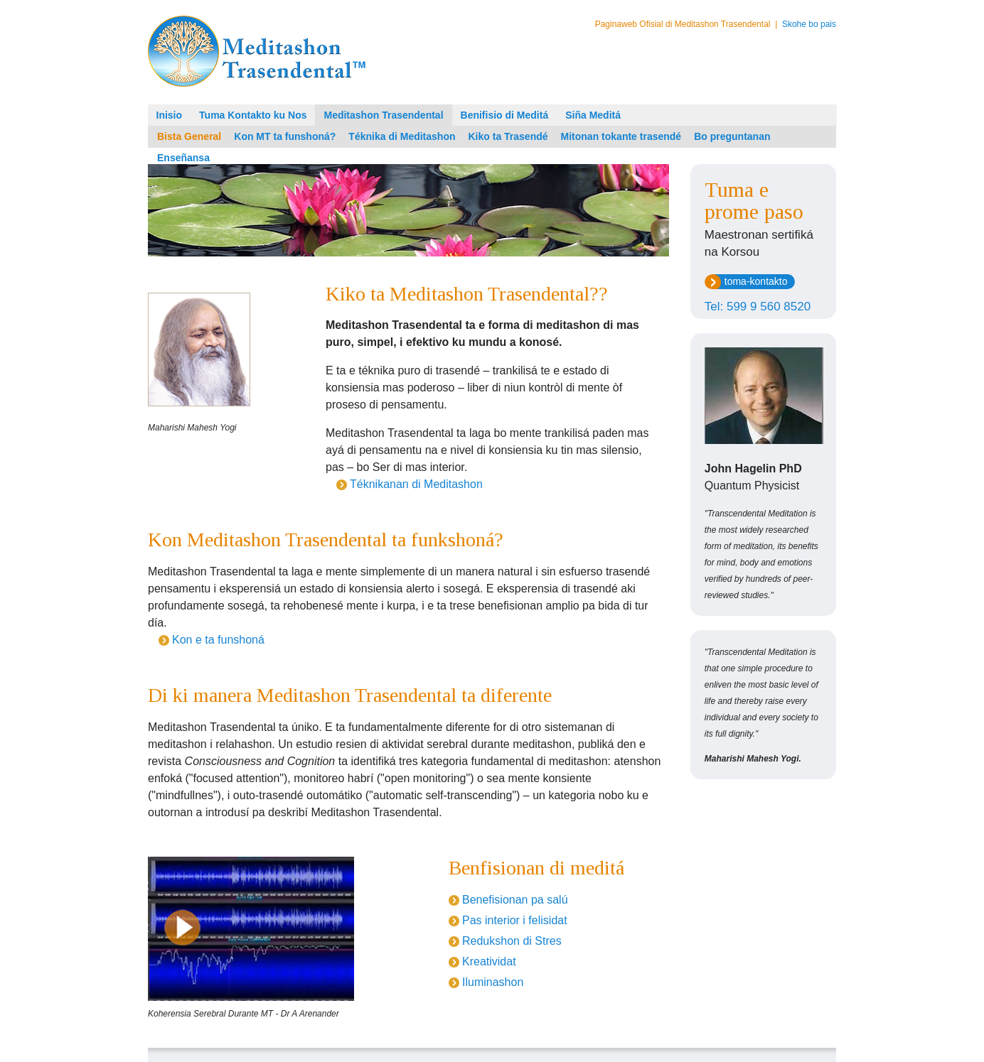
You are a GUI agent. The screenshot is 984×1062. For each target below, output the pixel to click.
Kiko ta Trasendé (508, 136)
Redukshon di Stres (512, 941)
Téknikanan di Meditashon (416, 484)
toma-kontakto (756, 281)
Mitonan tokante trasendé (621, 136)
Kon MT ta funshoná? (285, 136)
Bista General (189, 136)
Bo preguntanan (732, 136)
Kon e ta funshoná (218, 640)
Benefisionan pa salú (515, 900)
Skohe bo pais (809, 24)
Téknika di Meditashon (401, 136)
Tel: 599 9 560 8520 (758, 306)
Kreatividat (489, 961)
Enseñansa (183, 157)
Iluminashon (492, 982)
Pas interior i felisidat (514, 920)
